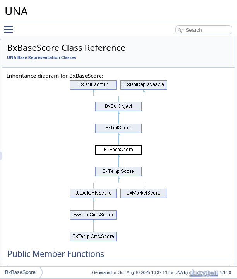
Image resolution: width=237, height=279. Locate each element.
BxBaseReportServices (51, 130)
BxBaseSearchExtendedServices (61, 224)
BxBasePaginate (44, 45)
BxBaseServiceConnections (56, 258)
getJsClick (224, 75)
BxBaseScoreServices (50, 164)
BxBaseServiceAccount (51, 241)
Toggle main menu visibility (10, 26)
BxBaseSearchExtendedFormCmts (63, 215)
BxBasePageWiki (45, 36)
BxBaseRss (39, 147)
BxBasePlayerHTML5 (49, 62)
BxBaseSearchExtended (52, 181)
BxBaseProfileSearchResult (55, 87)
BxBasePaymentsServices (54, 53)
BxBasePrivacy (43, 70)
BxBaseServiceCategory (52, 249)
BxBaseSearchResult (49, 232)
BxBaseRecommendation (53, 104)
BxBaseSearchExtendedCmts (58, 198)
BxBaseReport (42, 121)
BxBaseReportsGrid (48, 138)
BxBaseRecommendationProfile (60, 113)
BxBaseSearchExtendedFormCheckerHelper (73, 190)
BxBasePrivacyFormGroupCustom (62, 79)
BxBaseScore (41, 155)
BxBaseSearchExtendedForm (58, 207)
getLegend (225, 134)
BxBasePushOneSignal (51, 96)
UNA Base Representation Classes (138, 68)
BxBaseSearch (42, 173)
